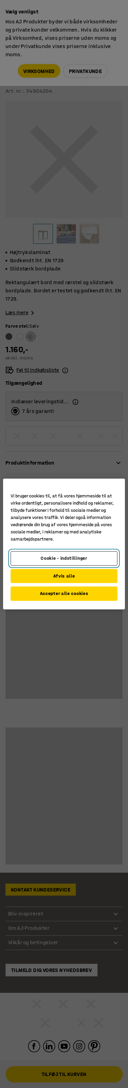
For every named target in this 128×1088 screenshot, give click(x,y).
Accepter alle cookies (64, 593)
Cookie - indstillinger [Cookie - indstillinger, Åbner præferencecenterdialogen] (64, 558)
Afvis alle (64, 576)
